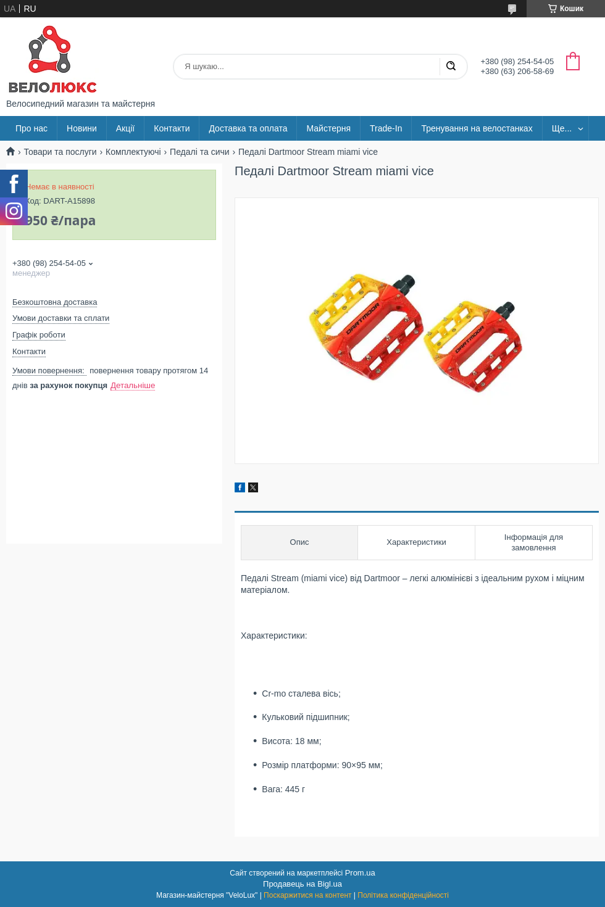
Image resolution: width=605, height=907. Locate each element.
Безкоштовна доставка (54, 302)
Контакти (172, 128)
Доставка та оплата (248, 128)
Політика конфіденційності (403, 895)
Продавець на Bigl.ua (302, 883)
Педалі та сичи (200, 152)
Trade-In (386, 128)
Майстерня (328, 128)
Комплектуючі (133, 152)
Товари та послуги (59, 152)
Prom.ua (360, 872)
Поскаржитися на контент (307, 895)
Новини (82, 128)
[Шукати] (451, 66)
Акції (125, 128)
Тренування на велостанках (476, 128)
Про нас (31, 128)
